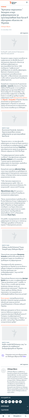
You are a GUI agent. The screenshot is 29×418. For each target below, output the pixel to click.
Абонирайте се (17, 416)
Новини (3, 7)
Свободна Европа (5, 26)
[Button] (24, 33)
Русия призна (5, 298)
